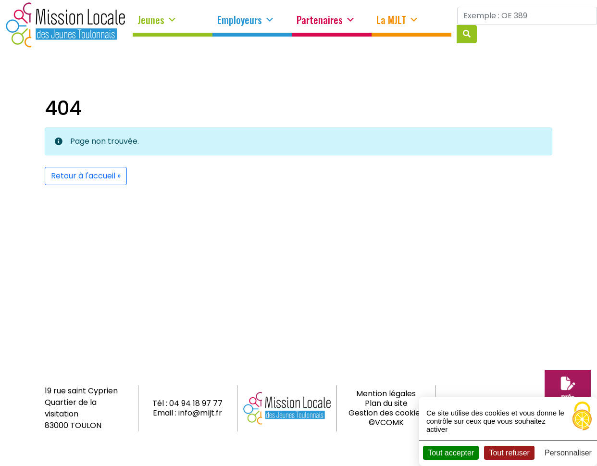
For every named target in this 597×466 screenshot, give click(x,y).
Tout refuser (509, 453)
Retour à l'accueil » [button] (86, 175)
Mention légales (386, 393)
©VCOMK (386, 422)
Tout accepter (451, 453)
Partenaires (326, 20)
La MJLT (397, 20)
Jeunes (157, 20)
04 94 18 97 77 (196, 403)
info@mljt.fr (200, 412)
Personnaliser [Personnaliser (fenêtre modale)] (568, 453)
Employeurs (245, 20)
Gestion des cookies (386, 412)
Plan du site (386, 403)
